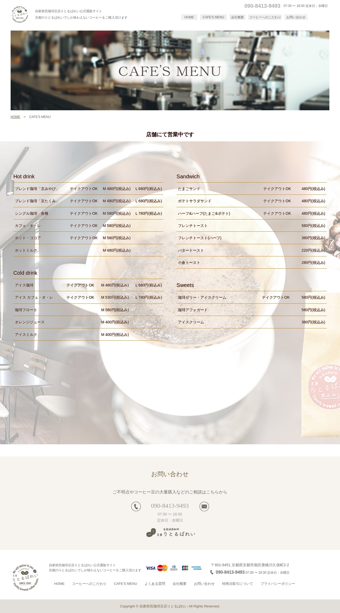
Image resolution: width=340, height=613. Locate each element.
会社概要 (237, 17)
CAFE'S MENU (213, 17)
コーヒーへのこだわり (265, 17)
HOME (189, 17)
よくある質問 (154, 584)
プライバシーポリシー (278, 584)
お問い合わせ (295, 17)
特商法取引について (237, 584)
